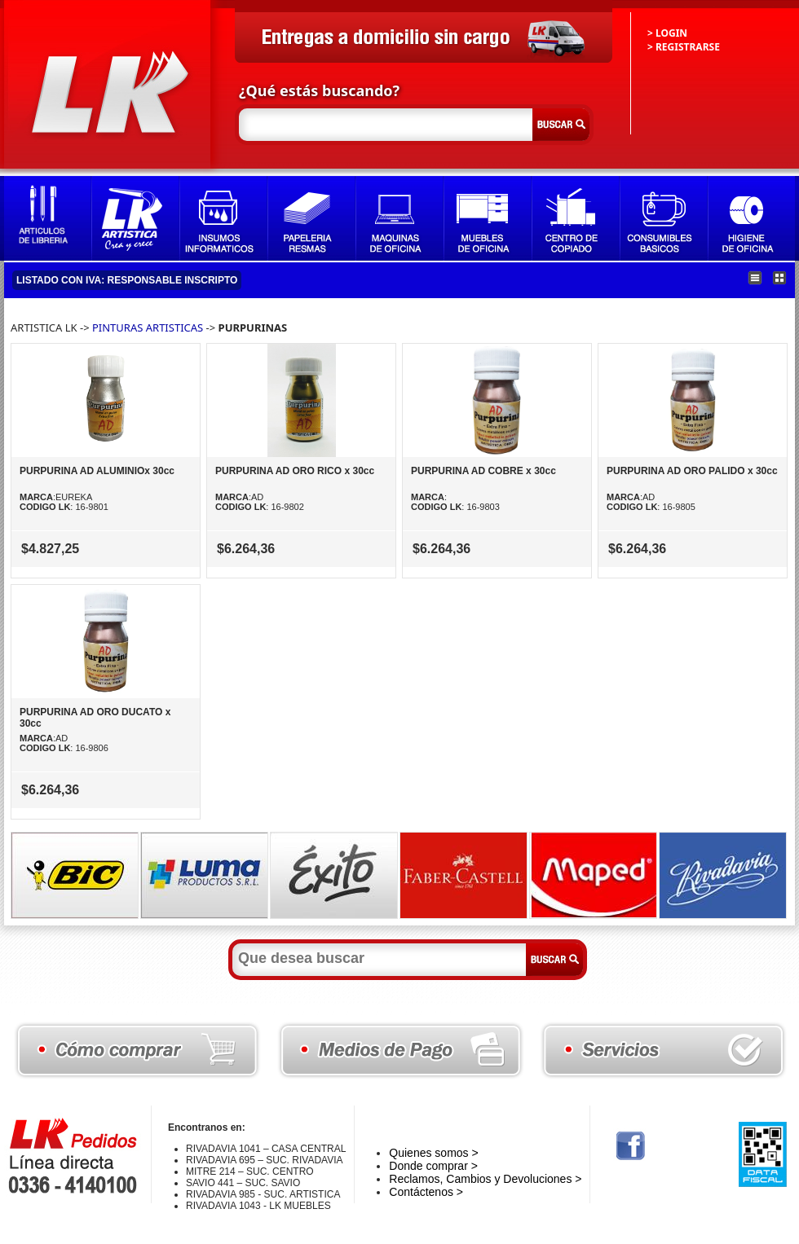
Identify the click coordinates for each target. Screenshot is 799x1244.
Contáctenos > (426, 1191)
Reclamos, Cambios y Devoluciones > (485, 1178)
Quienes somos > (433, 1152)
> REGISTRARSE (683, 47)
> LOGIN (667, 33)
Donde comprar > (433, 1165)
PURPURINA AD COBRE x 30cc (483, 471)
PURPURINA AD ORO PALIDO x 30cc (692, 471)
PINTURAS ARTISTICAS (147, 327)
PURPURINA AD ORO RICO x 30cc (294, 471)
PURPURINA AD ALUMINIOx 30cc (97, 471)
